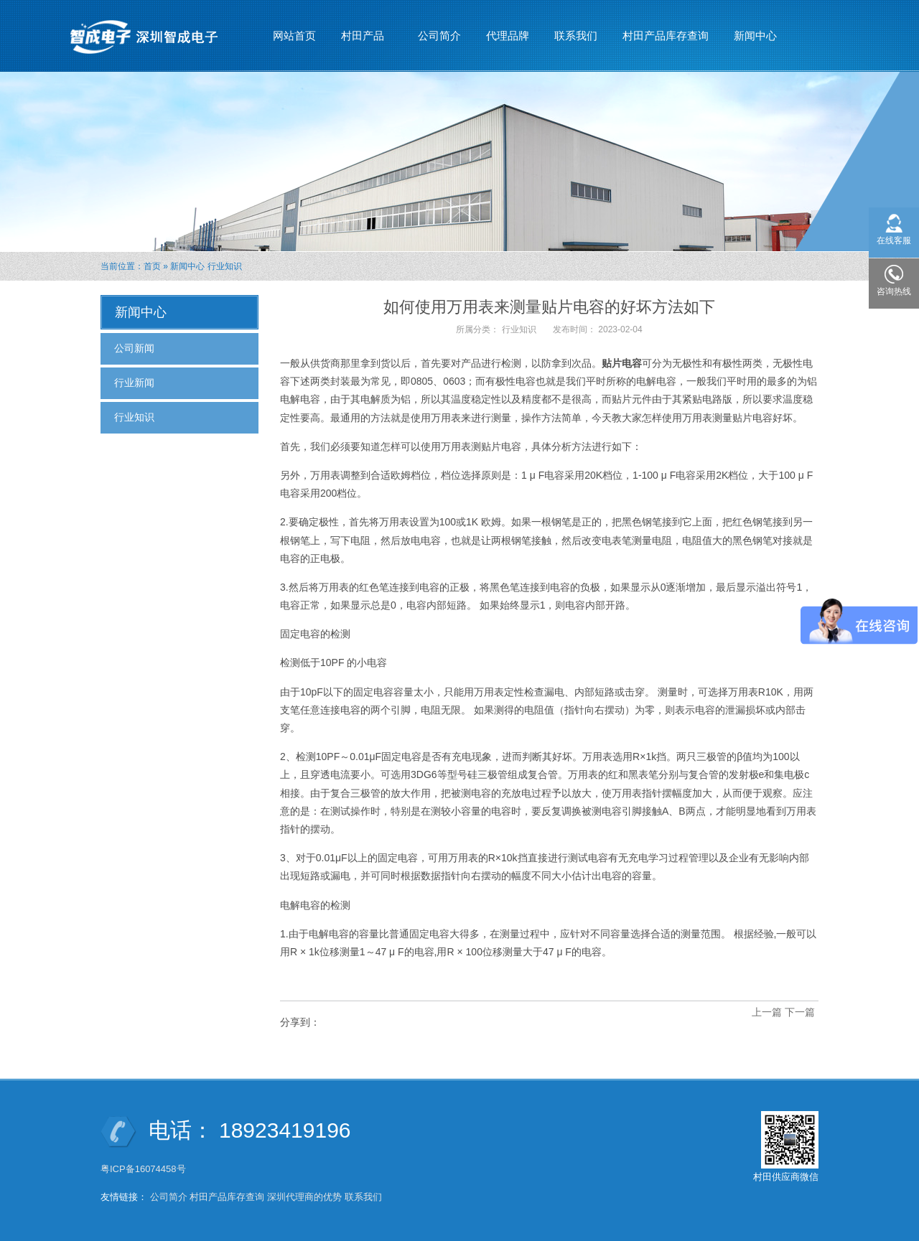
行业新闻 (134, 382)
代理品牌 (507, 35)
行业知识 (224, 266)
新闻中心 (755, 29)
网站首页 (294, 35)
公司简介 (439, 35)
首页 (152, 266)
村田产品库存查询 (665, 35)
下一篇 (800, 1012)
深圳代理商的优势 (304, 1196)
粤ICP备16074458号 (144, 1168)
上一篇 (767, 1012)
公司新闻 (134, 348)
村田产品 (363, 29)
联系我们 (575, 35)
